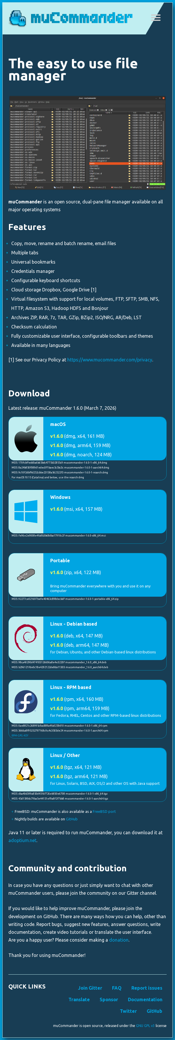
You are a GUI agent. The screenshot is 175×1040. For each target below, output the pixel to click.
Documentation (145, 999)
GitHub (72, 819)
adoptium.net (22, 840)
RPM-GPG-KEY (20, 735)
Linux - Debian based (73, 623)
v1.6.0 (56, 436)
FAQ (117, 988)
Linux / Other (65, 755)
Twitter (128, 1011)
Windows (60, 497)
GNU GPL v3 (145, 1026)
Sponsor (109, 999)
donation (119, 939)
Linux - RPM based (70, 687)
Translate (79, 999)
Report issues (146, 988)
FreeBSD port (104, 811)
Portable (60, 560)
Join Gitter (90, 988)
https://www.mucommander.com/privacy (109, 359)
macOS (58, 424)
